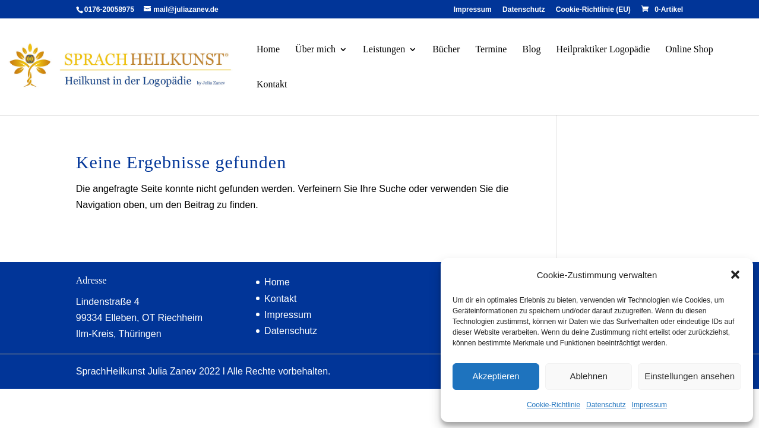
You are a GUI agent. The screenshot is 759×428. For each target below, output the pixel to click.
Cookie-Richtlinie (553, 405)
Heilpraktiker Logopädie (603, 49)
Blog (531, 49)
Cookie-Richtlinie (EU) (593, 10)
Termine (491, 49)
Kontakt (272, 84)
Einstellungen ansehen (689, 376)
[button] (735, 275)
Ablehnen (588, 376)
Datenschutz (606, 405)
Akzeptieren (495, 376)
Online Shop (689, 49)
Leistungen (384, 49)
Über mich (315, 49)
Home (268, 49)
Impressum (649, 405)
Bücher (446, 49)
